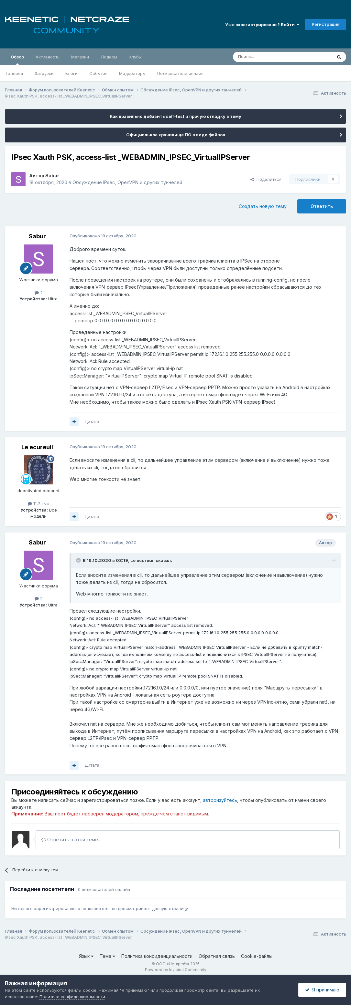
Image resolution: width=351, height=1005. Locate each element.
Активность (48, 56)
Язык (86, 956)
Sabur (52, 175)
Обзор (17, 59)
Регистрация (325, 24)
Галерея (14, 73)
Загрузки (44, 73)
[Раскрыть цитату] (79, 560)
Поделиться (265, 179)
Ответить (322, 206)
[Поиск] (267, 57)
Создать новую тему (263, 206)
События (98, 73)
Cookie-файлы (256, 956)
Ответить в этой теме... (71, 839)
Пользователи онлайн (180, 73)
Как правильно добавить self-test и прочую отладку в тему (175, 116)
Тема (107, 956)
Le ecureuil (37, 447)
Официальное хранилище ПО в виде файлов (175, 134)
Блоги (71, 73)
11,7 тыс (38, 503)
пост (91, 261)
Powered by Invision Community (175, 969)
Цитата (92, 421)
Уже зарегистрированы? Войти (262, 24)
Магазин (80, 56)
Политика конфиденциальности (156, 956)
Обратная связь (217, 956)
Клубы (135, 56)
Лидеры (109, 56)
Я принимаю (322, 989)
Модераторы (132, 73)
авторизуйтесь (220, 800)
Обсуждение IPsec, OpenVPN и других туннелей (127, 182)
